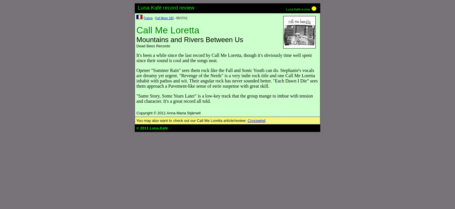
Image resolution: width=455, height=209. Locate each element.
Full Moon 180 (164, 18)
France (148, 18)
